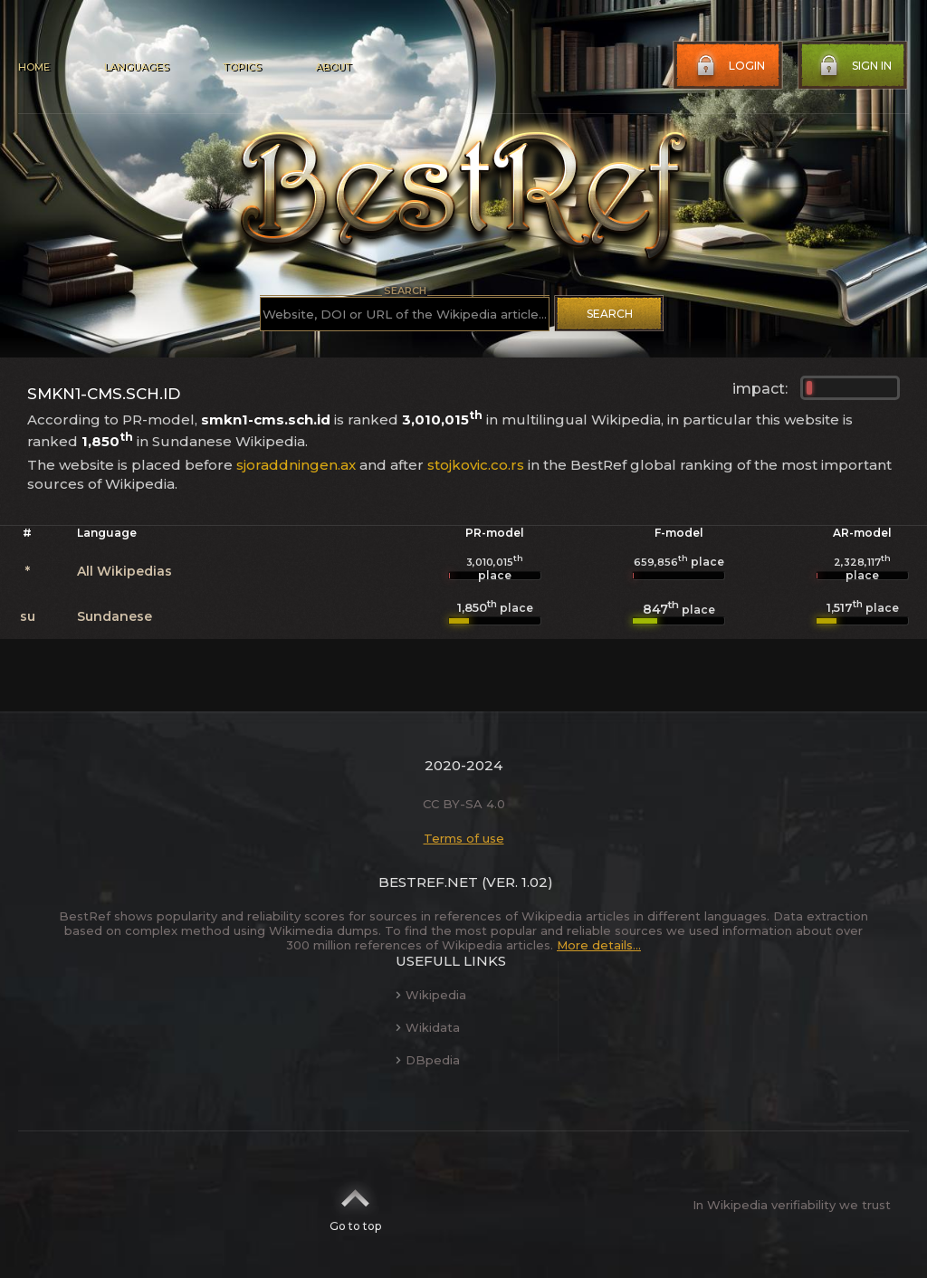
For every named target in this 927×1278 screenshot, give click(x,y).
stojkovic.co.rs (475, 464)
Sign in (854, 66)
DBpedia (428, 1060)
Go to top (355, 1205)
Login (729, 66)
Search (610, 313)
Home (34, 67)
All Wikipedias (124, 571)
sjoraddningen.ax (296, 464)
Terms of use (464, 838)
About (333, 67)
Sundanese (114, 616)
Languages (136, 67)
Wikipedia (431, 994)
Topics (242, 67)
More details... (599, 945)
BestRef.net (428, 882)
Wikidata (428, 1027)
